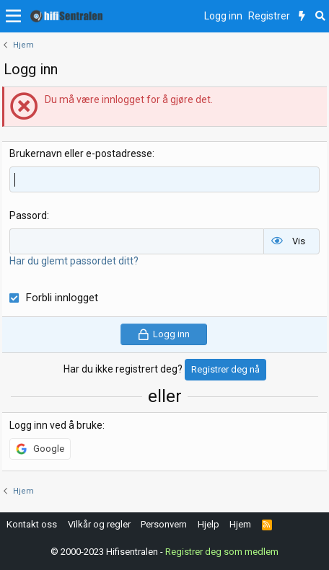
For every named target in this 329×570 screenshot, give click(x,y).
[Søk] (320, 16)
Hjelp (208, 524)
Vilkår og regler (99, 524)
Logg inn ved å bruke (55, 425)
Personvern (164, 524)
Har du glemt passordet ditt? (74, 261)
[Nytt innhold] (302, 16)
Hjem (240, 524)
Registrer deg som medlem (221, 551)
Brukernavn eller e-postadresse (80, 153)
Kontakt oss (31, 524)
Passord (28, 215)
